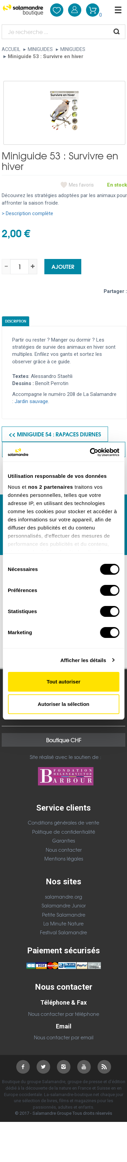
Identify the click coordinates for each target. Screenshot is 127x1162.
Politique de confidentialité (63, 831)
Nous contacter (64, 849)
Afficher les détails (83, 660)
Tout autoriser (64, 681)
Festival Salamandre (63, 932)
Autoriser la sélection (63, 704)
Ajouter (62, 266)
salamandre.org (63, 896)
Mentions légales (63, 858)
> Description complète (27, 213)
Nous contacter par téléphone (63, 1013)
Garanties (63, 840)
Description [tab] (15, 321)
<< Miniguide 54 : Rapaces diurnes (55, 434)
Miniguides (40, 49)
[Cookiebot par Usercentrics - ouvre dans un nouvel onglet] (90, 452)
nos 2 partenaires (50, 487)
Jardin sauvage (31, 401)
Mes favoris (81, 185)
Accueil (11, 49)
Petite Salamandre (63, 914)
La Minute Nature (63, 923)
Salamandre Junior (64, 905)
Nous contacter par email (63, 1037)
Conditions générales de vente (63, 822)
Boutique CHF (63, 740)
